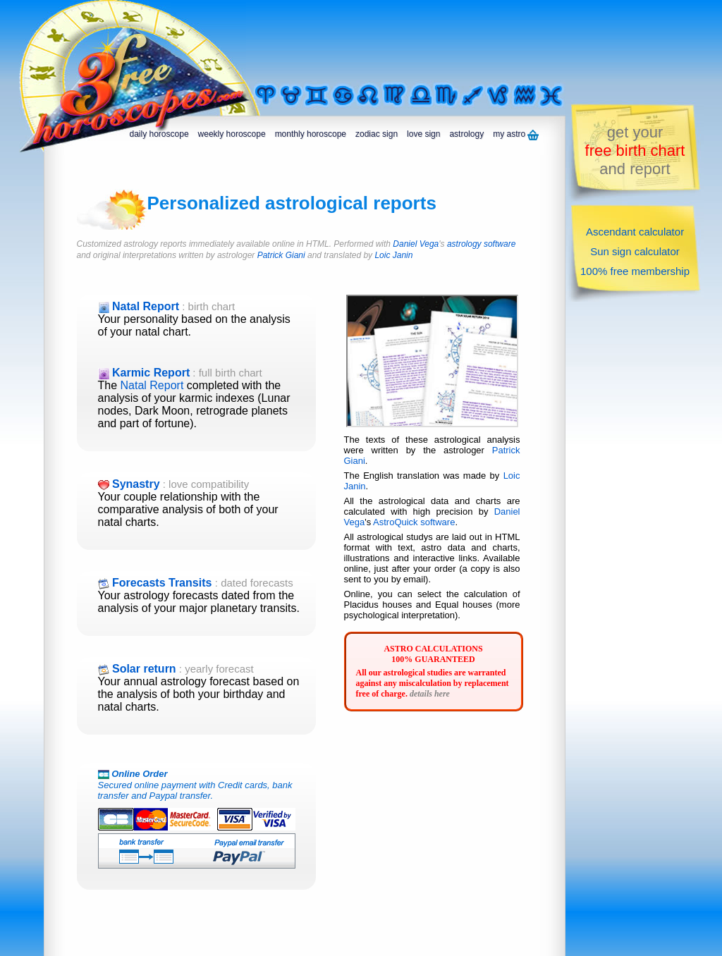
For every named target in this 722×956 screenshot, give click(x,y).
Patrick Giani (281, 255)
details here (430, 694)
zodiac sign (376, 134)
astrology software (481, 244)
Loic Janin (393, 255)
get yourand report (635, 150)
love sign (423, 134)
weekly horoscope (232, 134)
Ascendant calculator (635, 232)
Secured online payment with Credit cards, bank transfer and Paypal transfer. (200, 806)
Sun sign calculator (635, 251)
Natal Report (152, 385)
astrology (466, 134)
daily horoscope (159, 134)
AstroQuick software (414, 522)
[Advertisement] (427, 40)
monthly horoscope (310, 134)
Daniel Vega (416, 244)
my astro (516, 134)
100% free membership (635, 271)
